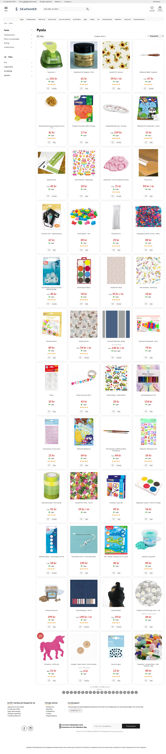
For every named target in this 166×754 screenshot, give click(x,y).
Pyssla (22, 19)
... (132, 692)
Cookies (48, 714)
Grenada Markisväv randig (116, 341)
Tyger (85, 19)
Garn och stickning (64, 19)
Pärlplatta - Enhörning (51, 664)
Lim (98, 19)
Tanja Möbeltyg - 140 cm (84, 610)
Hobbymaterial (31, 19)
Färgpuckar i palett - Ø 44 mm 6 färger (148, 503)
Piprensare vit (116, 234)
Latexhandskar (116, 610)
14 (117, 692)
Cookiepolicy (50, 711)
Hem (5, 23)
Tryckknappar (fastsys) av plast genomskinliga (51, 288)
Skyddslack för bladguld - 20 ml (84, 72)
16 (125, 692)
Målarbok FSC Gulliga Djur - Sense (148, 126)
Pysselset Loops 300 (116, 503)
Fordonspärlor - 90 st (84, 234)
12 (109, 692)
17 (128, 692)
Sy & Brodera (77, 19)
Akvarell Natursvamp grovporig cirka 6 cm (51, 127)
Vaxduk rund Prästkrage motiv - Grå (148, 610)
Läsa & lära (127, 19)
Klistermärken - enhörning (148, 287)
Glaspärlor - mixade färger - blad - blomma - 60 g (148, 665)
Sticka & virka (52, 19)
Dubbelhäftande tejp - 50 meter (116, 126)
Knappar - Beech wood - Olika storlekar (84, 664)
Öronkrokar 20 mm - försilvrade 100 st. (83, 556)
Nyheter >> (58, 1)
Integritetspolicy (51, 716)
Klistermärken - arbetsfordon (116, 395)
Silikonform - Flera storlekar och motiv (116, 180)
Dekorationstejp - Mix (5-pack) (51, 503)
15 (121, 692)
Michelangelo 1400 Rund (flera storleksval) (116, 449)
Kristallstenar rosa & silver (51, 449)
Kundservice (50, 707)
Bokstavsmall (51, 180)
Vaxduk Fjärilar (84, 341)
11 (106, 692)
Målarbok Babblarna (84, 449)
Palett (52, 395)
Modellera (118, 19)
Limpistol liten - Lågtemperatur (51, 234)
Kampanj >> (68, 1)
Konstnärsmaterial (139, 19)
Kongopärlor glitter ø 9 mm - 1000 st (148, 234)
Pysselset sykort (51, 341)
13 (113, 692)
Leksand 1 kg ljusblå (148, 556)
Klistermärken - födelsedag (84, 180)
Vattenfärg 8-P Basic (84, 287)
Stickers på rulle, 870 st (83, 395)
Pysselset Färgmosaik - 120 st (148, 341)
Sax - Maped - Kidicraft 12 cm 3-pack (116, 556)
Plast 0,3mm (148, 180)
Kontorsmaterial (107, 19)
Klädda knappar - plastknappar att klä (51, 556)
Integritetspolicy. (117, 731)
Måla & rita (42, 19)
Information (156, 1)
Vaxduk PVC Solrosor (116, 72)
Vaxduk (92, 19)
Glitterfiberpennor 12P (148, 395)
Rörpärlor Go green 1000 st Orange (83, 126)
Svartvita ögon (116, 664)
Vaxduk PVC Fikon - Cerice (84, 503)
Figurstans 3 (51, 72)
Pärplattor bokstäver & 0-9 (148, 449)
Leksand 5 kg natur (51, 610)
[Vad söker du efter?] (67, 9)
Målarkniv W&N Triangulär (148, 72)
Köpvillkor (49, 709)
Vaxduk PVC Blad (116, 287)
